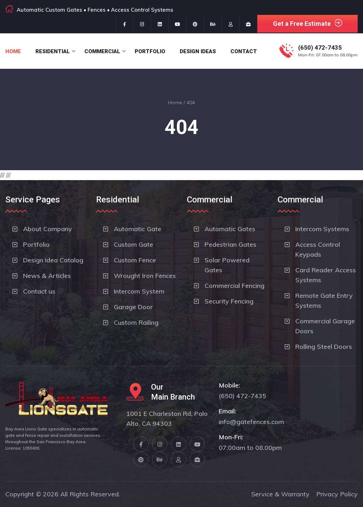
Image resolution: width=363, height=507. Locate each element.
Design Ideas (198, 51)
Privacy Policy (337, 494)
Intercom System (139, 291)
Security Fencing (229, 301)
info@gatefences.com (251, 422)
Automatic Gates (230, 229)
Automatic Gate (137, 229)
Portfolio (150, 51)
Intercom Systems (322, 229)
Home (13, 51)
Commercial (102, 51)
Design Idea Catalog (53, 260)
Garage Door (133, 307)
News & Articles (47, 276)
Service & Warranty (280, 494)
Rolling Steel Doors (323, 346)
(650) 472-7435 (320, 47)
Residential (52, 51)
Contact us (39, 291)
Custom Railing (136, 322)
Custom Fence (135, 260)
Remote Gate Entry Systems (324, 300)
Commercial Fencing (234, 286)
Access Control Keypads (317, 249)
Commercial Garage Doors (325, 326)
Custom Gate (133, 244)
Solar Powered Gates (227, 265)
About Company (47, 229)
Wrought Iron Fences (145, 276)
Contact (243, 51)
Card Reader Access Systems (325, 275)
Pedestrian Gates (230, 244)
